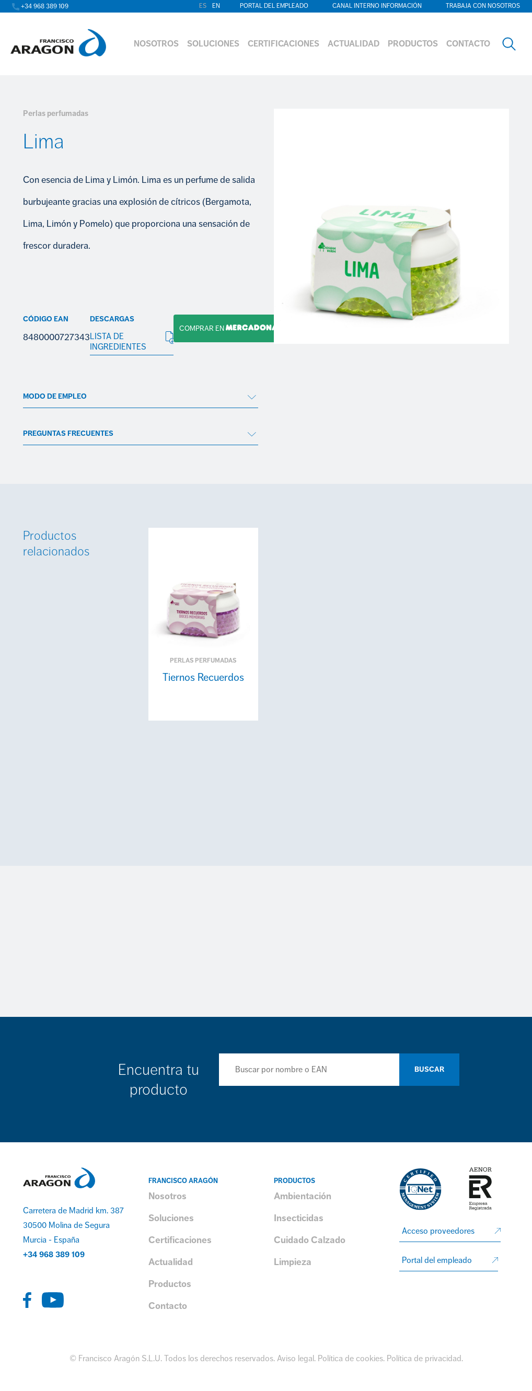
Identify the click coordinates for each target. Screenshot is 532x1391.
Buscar (429, 1069)
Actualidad (170, 1262)
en (216, 6)
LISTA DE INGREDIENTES (132, 341)
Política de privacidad (424, 1358)
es (202, 6)
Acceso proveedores (438, 1231)
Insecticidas (298, 1218)
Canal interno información (377, 6)
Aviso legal (295, 1358)
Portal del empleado (274, 6)
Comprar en (226, 328)
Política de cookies (350, 1358)
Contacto (167, 1306)
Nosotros (167, 1196)
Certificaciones (180, 1240)
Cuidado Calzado (309, 1240)
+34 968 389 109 (54, 1254)
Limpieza (292, 1262)
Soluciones (171, 1218)
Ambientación (302, 1196)
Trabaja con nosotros (483, 6)
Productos (169, 1284)
